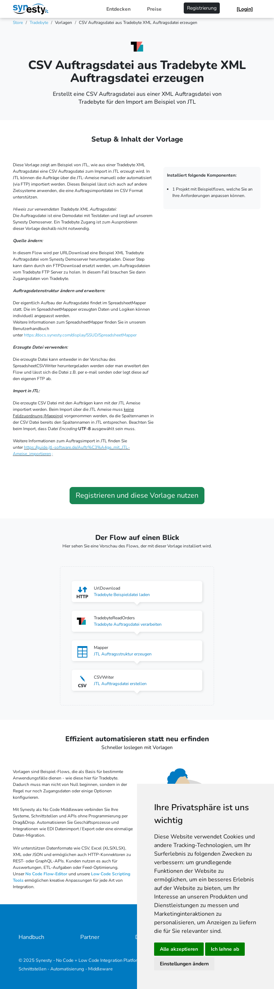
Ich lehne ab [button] (225, 949)
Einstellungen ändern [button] (184, 963)
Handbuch (31, 937)
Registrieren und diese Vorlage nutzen (137, 495)
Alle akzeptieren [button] (179, 949)
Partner (90, 937)
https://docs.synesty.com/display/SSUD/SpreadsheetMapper (80, 335)
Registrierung (202, 8)
